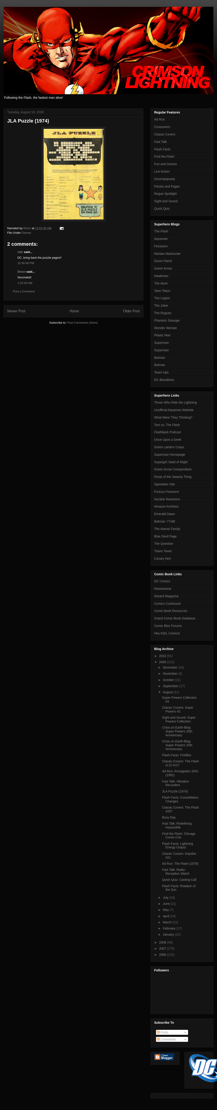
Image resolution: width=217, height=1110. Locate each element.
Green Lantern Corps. (169, 447)
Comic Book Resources (170, 611)
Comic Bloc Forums (168, 626)
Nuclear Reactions (167, 499)
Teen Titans (162, 291)
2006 (163, 954)
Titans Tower (163, 551)
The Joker (161, 305)
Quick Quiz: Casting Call (179, 879)
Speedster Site (164, 484)
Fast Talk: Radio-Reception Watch (175, 871)
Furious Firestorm (166, 492)
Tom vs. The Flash (167, 425)
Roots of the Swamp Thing (172, 477)
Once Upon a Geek (167, 439)
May (166, 910)
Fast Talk (160, 142)
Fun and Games (165, 164)
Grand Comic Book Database (174, 618)
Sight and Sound (166, 201)
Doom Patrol (163, 261)
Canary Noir (162, 558)
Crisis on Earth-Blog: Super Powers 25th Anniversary (177, 731)
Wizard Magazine (166, 596)
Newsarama (162, 588)
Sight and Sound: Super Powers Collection (179, 719)
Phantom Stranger (167, 320)
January (169, 934)
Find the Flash (164, 156)
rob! (20, 252)
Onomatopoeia (164, 179)
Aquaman (161, 239)
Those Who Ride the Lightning (175, 402)
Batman (159, 357)
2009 (163, 662)
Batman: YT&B (164, 521)
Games (26, 232)
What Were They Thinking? (173, 417)
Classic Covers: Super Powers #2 (177, 709)
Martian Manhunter (167, 253)
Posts (162, 1032)
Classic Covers (164, 134)
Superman (161, 342)
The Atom (161, 283)
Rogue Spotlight (165, 193)
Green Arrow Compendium (173, 469)
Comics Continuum (167, 603)
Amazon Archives (166, 506)
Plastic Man (162, 335)
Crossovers (162, 127)
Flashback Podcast (167, 432)
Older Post (131, 311)
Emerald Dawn (164, 514)
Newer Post (16, 311)
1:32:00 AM (24, 283)
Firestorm (160, 246)
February (169, 928)
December (170, 667)
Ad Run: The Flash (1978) (180, 863)
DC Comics (162, 581)
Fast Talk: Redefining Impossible (176, 825)
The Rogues (162, 313)
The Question (163, 543)
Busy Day (169, 817)
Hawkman (161, 276)
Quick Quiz (162, 208)
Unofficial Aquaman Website (174, 410)
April (166, 916)
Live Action (162, 171)
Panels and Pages (167, 186)
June (166, 903)
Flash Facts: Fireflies (176, 755)
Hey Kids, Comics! (167, 633)
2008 (163, 942)
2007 (163, 948)
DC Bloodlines (164, 380)
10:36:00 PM (25, 263)
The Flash (161, 231)
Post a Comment (24, 291)
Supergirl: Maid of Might (171, 462)
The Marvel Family (167, 529)
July (166, 897)
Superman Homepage (169, 454)
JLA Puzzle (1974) (175, 791)
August (168, 692)
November (170, 673)
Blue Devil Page (165, 536)
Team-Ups (161, 372)
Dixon (21, 271)
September (171, 686)
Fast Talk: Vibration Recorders (175, 783)
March (167, 922)
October (169, 680)
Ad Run (159, 119)
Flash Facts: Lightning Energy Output (177, 845)
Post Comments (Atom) (82, 322)
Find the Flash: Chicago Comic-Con (179, 835)
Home (74, 311)
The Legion (162, 298)
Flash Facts (162, 149)
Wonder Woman (165, 328)
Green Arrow (163, 268)
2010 (163, 656)
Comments (166, 1039)
